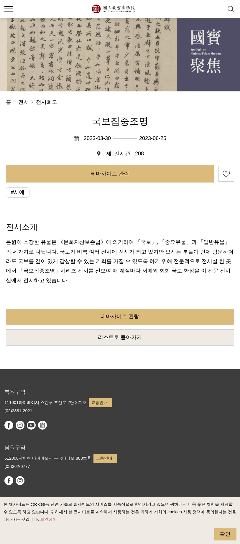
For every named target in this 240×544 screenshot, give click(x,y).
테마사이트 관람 (110, 174)
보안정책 (48, 519)
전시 (23, 102)
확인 (225, 534)
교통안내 (99, 402)
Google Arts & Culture (42, 425)
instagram (20, 425)
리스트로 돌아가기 (120, 337)
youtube (31, 425)
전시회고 (46, 102)
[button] (216, 9)
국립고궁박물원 (113, 9)
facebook (8, 425)
